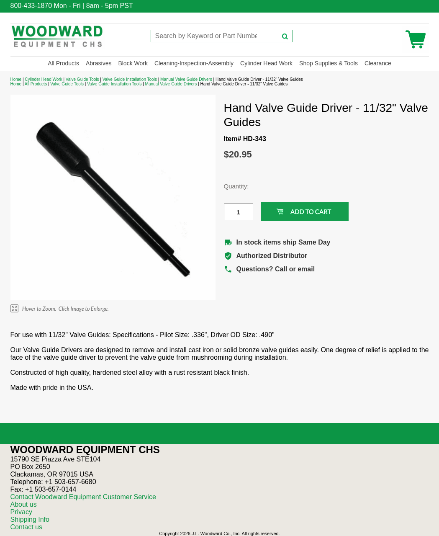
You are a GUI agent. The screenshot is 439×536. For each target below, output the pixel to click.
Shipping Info (29, 519)
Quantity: (232, 186)
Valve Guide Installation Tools (130, 79)
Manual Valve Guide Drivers (186, 79)
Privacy (21, 511)
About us (23, 504)
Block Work (133, 63)
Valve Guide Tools (82, 79)
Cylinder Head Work (266, 63)
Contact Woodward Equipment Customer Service (83, 496)
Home (16, 79)
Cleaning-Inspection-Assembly (194, 63)
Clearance (378, 63)
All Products (63, 63)
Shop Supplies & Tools (328, 63)
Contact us (26, 527)
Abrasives (98, 63)
